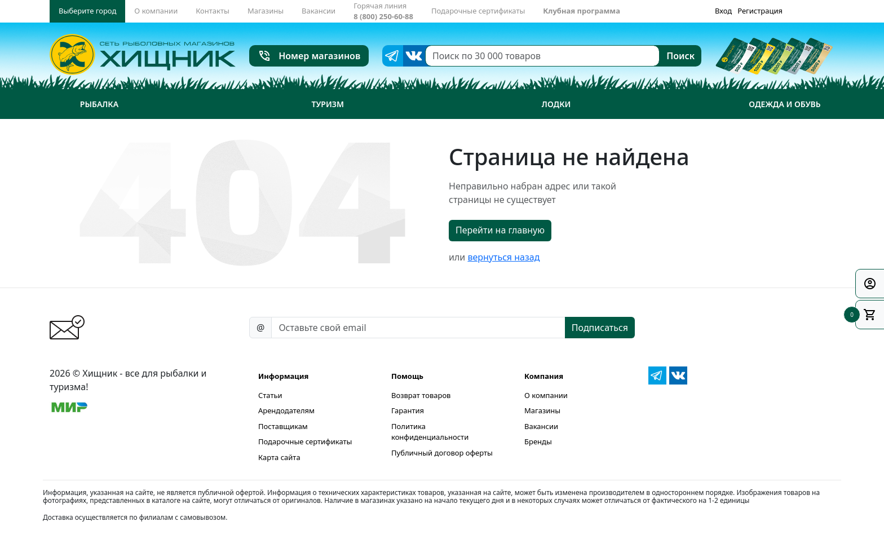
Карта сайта (279, 457)
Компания (543, 376)
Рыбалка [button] (99, 104)
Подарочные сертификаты (305, 441)
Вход (723, 11)
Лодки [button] (556, 104)
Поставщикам (283, 426)
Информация (283, 376)
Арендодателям (286, 410)
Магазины (542, 410)
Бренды (538, 441)
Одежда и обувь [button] (784, 104)
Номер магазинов (309, 56)
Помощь (407, 376)
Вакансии (541, 426)
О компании (546, 395)
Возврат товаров (420, 395)
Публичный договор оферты (442, 453)
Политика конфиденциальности (429, 432)
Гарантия (407, 410)
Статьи (270, 395)
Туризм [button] (328, 104)
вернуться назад (503, 257)
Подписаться (600, 327)
